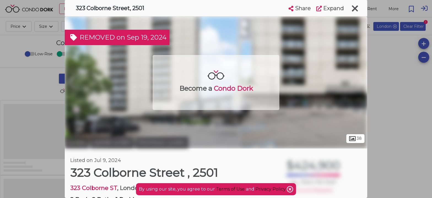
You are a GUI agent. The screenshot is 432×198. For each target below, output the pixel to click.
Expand (330, 8)
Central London (112, 142)
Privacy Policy (271, 189)
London (77, 142)
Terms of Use (230, 189)
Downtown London (162, 142)
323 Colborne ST (93, 188)
